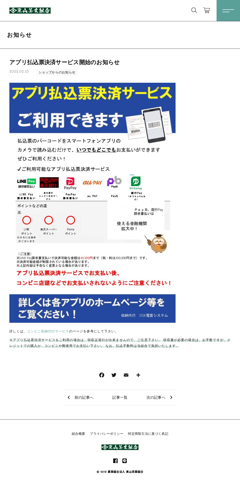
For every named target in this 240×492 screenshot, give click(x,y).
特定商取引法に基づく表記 (148, 434)
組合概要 (78, 434)
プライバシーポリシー (106, 434)
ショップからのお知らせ (56, 72)
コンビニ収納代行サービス (48, 331)
